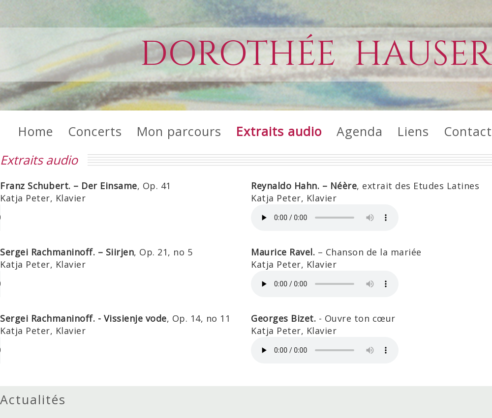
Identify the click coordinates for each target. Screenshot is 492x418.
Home (35, 131)
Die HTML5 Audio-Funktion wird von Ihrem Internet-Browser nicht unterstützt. (74, 217)
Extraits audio (279, 131)
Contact (468, 131)
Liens (413, 131)
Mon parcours (179, 131)
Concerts (95, 131)
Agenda (360, 131)
